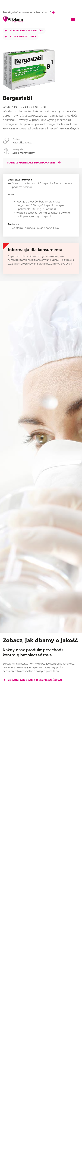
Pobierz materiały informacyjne (34, 163)
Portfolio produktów (24, 30)
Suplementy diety (20, 36)
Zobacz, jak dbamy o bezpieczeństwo (32, 680)
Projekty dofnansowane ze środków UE (29, 12)
